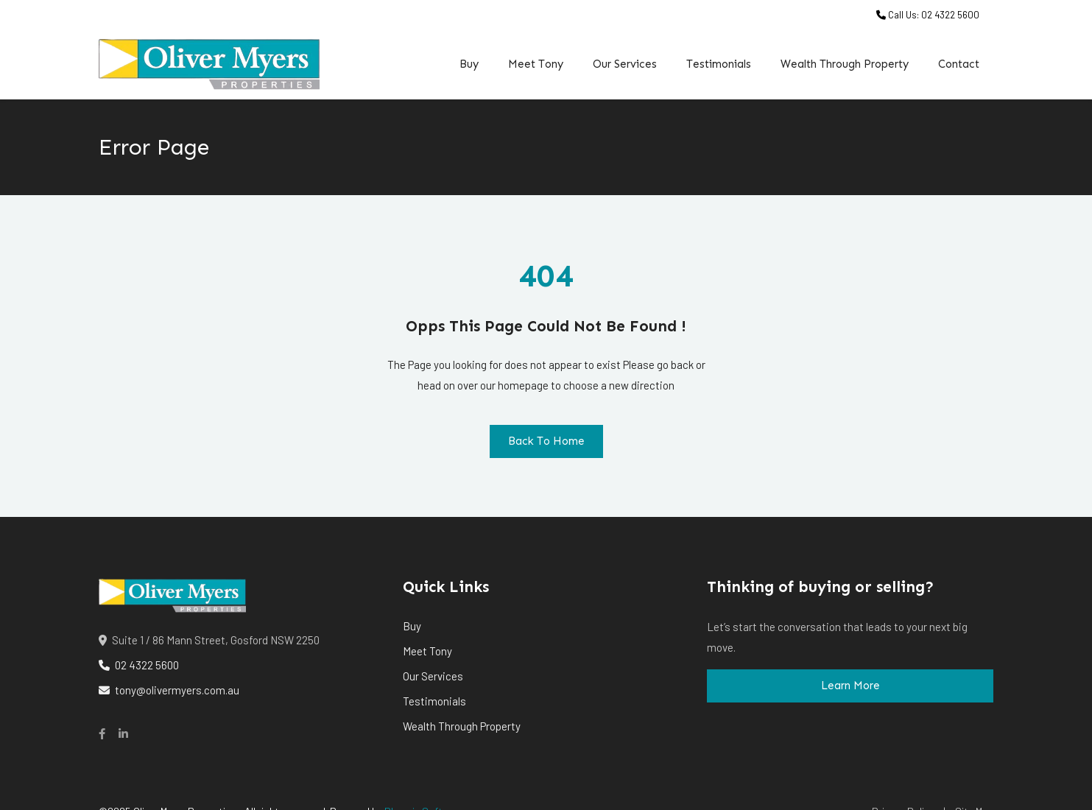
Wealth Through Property (845, 64)
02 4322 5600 (139, 665)
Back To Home (546, 441)
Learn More (850, 685)
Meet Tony (535, 64)
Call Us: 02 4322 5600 (927, 15)
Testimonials (718, 64)
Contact (958, 64)
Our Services (625, 64)
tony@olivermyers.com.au (169, 690)
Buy (469, 64)
